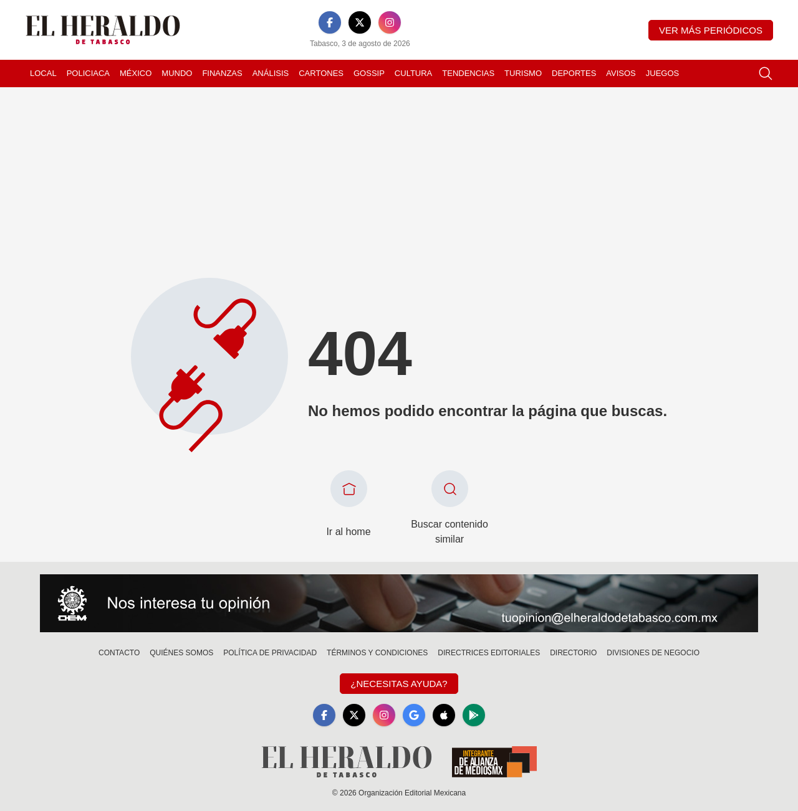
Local (43, 73)
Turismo (523, 73)
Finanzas (222, 73)
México (135, 73)
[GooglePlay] (474, 715)
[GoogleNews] (414, 715)
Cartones (321, 73)
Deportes (574, 73)
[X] (360, 22)
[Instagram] (389, 22)
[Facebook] (330, 22)
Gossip (369, 73)
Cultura (413, 73)
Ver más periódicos (710, 30)
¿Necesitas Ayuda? (398, 683)
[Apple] (444, 715)
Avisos (620, 73)
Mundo (176, 73)
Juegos (662, 73)
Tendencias (468, 73)
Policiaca (88, 73)
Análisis (270, 73)
